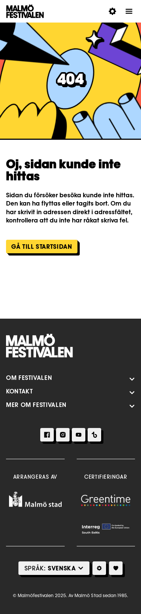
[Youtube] (78, 435)
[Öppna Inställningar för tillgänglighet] (112, 11)
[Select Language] (61, 568)
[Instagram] (63, 435)
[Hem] (39, 346)
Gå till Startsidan (41, 246)
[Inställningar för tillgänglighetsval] (99, 568)
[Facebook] (47, 435)
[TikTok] (94, 435)
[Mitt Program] (116, 568)
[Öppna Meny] (129, 11)
